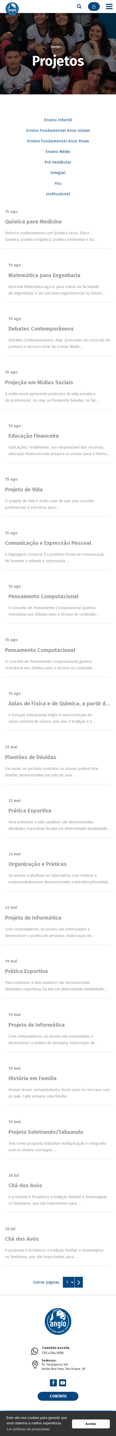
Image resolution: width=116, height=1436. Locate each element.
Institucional (58, 193)
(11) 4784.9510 (56, 1350)
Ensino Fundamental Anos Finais (58, 141)
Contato (58, 1396)
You (58, 183)
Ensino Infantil (58, 119)
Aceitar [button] (91, 1423)
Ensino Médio (58, 151)
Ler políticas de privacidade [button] (28, 1429)
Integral (58, 172)
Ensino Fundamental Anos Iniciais (58, 130)
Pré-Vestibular (58, 162)
